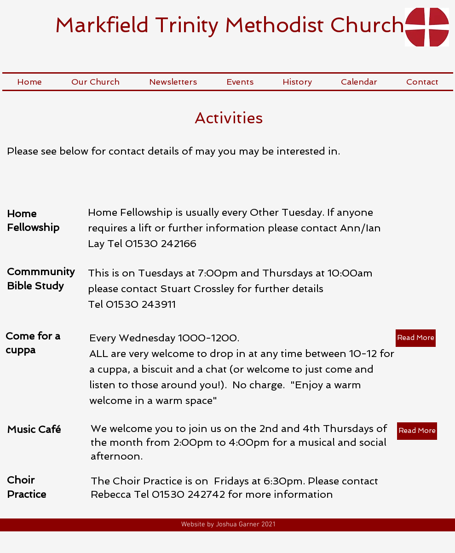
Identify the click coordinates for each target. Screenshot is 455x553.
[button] (95, 82)
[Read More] (416, 338)
